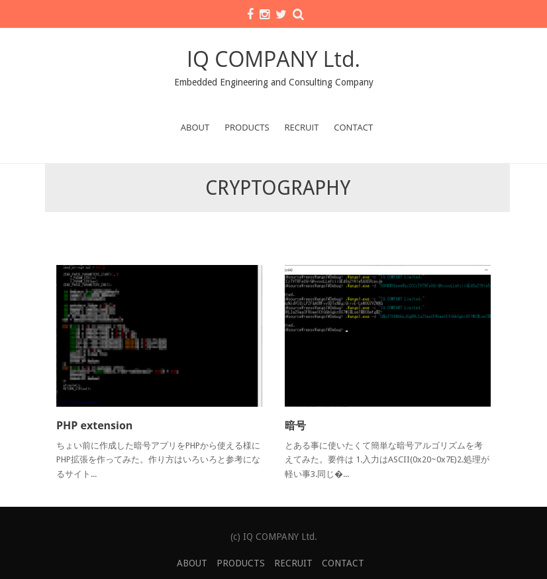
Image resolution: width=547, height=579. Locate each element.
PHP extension (94, 425)
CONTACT (353, 127)
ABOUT (195, 127)
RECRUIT (302, 127)
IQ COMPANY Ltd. (273, 58)
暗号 (295, 425)
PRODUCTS (246, 127)
